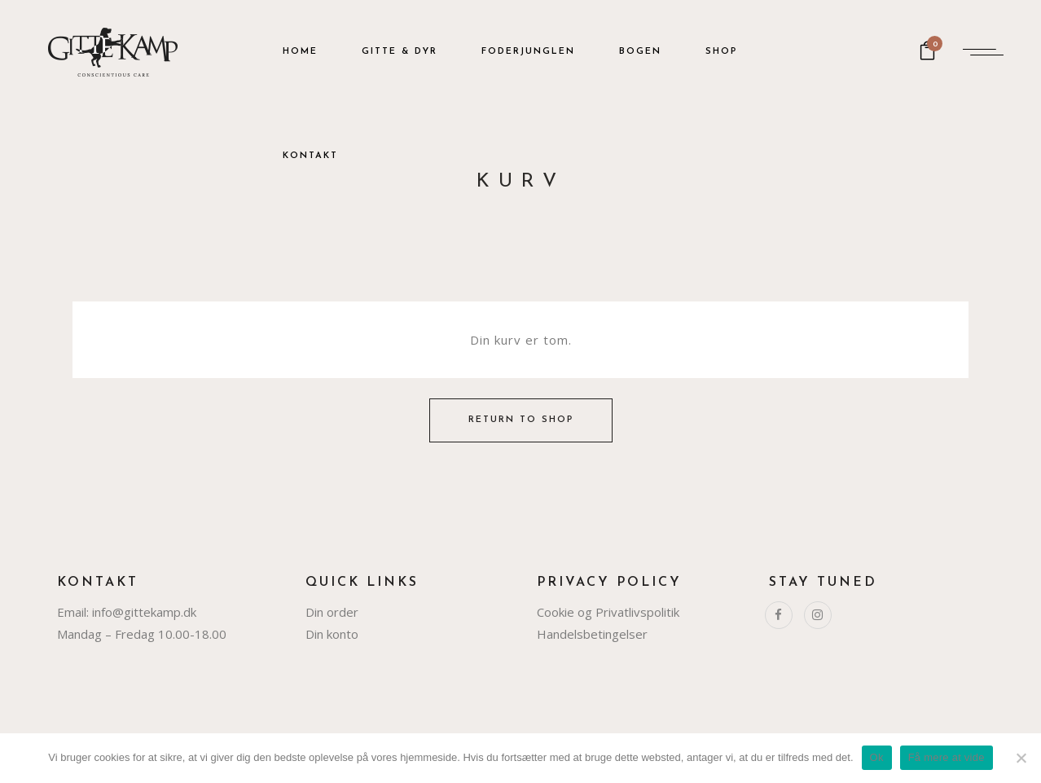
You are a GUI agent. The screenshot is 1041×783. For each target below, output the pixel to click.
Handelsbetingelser (592, 634)
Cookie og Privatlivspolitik (608, 612)
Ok (877, 757)
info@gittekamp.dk (144, 612)
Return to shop (520, 420)
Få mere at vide (946, 757)
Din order (331, 612)
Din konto (331, 634)
